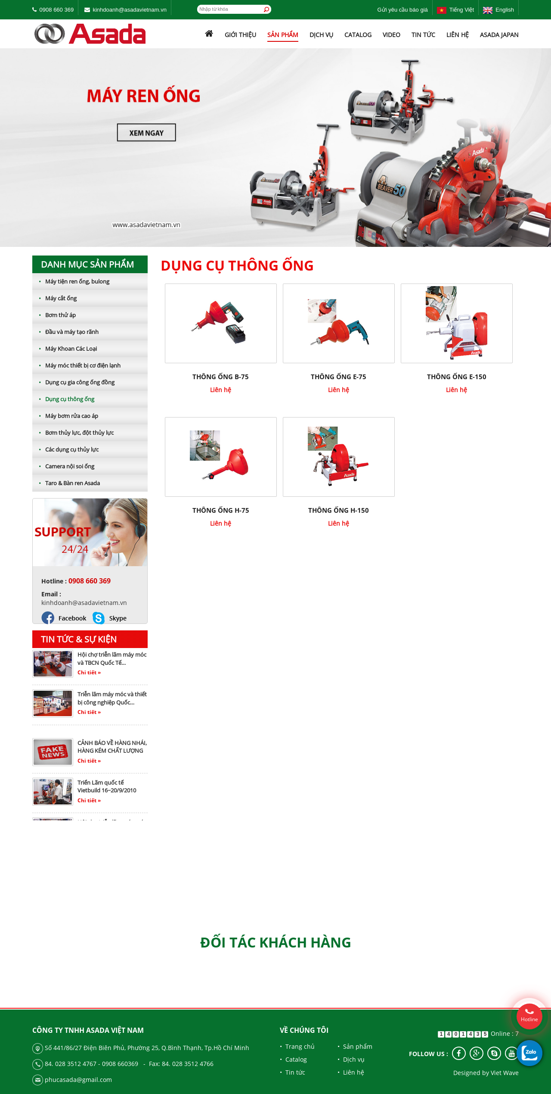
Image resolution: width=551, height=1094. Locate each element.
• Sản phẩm (354, 1046)
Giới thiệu (240, 35)
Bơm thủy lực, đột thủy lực (73, 432)
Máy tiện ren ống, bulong (70, 281)
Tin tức (423, 35)
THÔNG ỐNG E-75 (338, 376)
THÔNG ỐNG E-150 (456, 376)
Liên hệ (457, 35)
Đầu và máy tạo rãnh (65, 332)
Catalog (357, 35)
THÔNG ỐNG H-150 (338, 510)
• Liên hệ (350, 1072)
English (498, 9)
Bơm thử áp (54, 315)
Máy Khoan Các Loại (64, 348)
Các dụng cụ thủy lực (65, 449)
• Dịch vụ (351, 1059)
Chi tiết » (89, 674)
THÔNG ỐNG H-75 (220, 510)
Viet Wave (505, 1073)
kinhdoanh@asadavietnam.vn (129, 9)
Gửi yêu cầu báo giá (403, 9)
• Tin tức (292, 1072)
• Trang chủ (297, 1046)
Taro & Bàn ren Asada (66, 483)
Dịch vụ (321, 35)
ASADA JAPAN (499, 35)
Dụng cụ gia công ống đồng (73, 382)
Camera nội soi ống (63, 466)
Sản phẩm (282, 35)
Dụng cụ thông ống (63, 399)
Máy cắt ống (54, 298)
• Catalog (293, 1059)
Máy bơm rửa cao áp (65, 416)
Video (391, 35)
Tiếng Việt (455, 9)
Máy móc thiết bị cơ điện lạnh (76, 365)
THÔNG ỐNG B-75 (220, 376)
